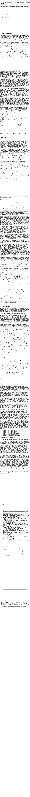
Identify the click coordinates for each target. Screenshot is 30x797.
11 (20, 407)
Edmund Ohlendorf (4, 14)
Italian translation (19, 6)
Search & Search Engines (17, 606)
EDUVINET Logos (24, 604)
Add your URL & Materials (15, 604)
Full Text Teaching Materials (4, 603)
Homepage (25, 606)
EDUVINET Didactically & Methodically (19, 600)
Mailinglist (5, 606)
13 (12, 469)
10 (8, 377)
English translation (11, 6)
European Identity (12, 17)
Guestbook (10, 606)
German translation (4, 6)
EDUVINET (8, 17)
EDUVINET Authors (6, 604)
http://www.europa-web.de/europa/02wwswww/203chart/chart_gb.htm (15, 511)
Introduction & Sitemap (6, 600)
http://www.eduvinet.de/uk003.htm (9, 522)
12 (1, 453)
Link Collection (25, 603)
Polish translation (25, 6)
